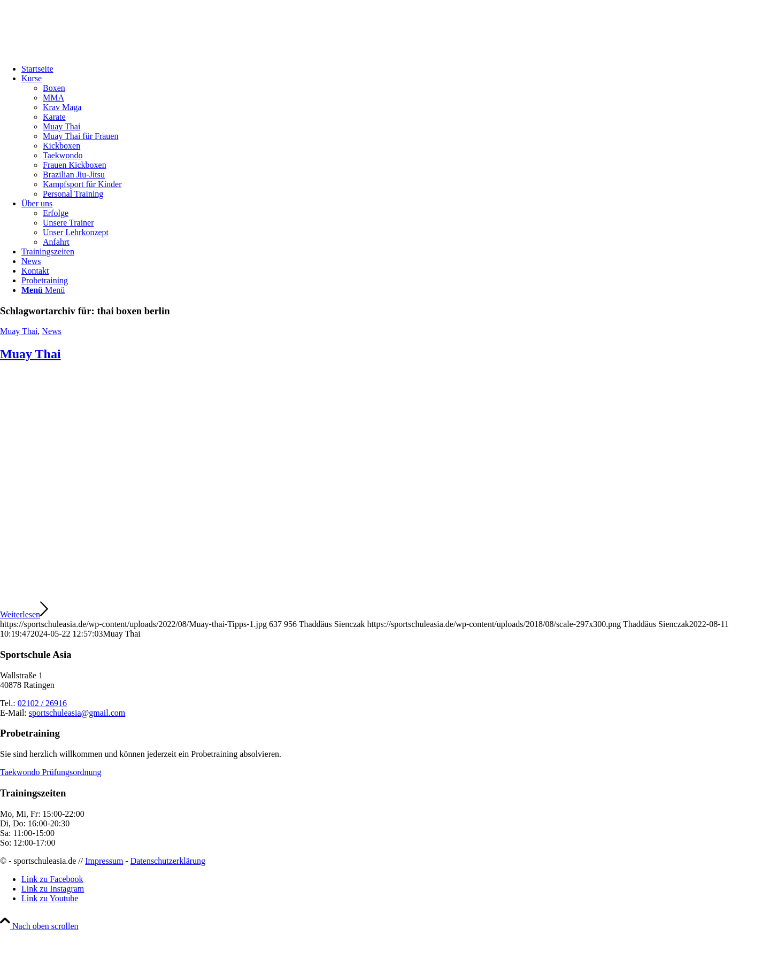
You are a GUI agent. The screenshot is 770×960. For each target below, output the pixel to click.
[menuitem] (395, 69)
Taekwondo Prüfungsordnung (51, 772)
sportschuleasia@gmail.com (77, 712)
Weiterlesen (24, 614)
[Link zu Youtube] (49, 898)
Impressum (104, 860)
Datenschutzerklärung (167, 860)
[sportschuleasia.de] (80, 50)
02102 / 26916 (42, 703)
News (51, 331)
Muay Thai (18, 331)
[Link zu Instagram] (52, 888)
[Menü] (43, 290)
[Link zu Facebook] (52, 879)
